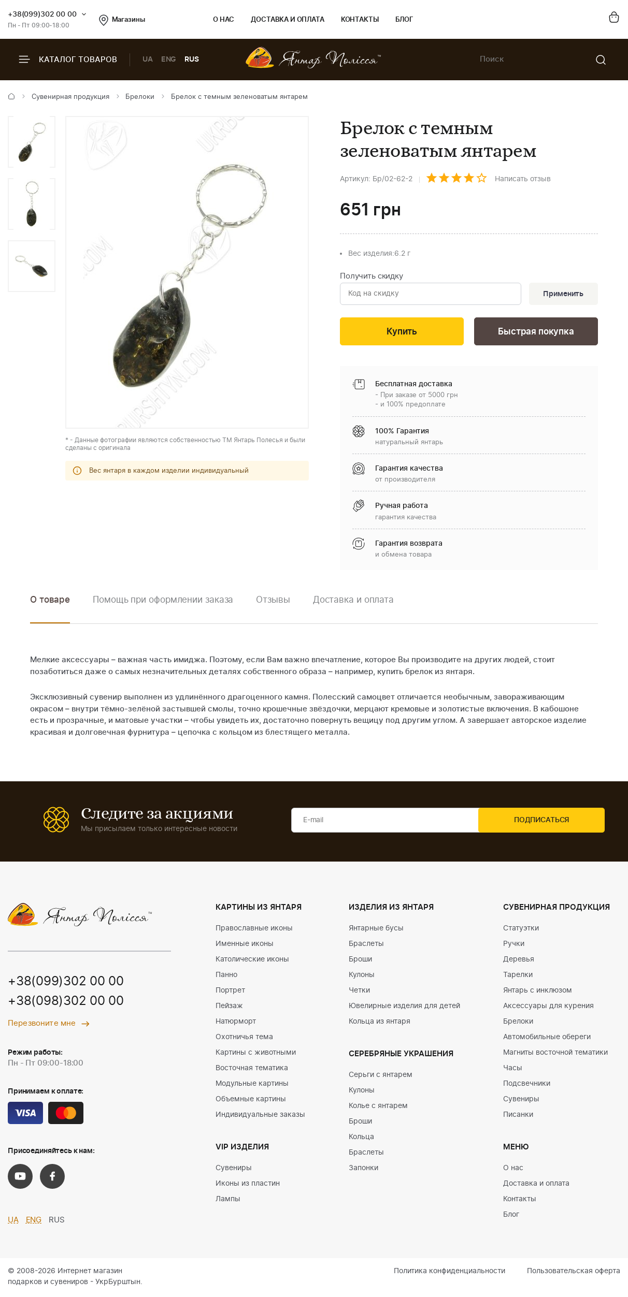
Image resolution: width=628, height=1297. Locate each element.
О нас (223, 20)
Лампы (228, 1200)
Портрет (230, 992)
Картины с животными (256, 1054)
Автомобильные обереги (547, 1038)
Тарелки (518, 976)
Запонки (363, 1169)
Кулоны (362, 976)
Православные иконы (254, 930)
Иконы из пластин (248, 1185)
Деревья (518, 961)
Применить (562, 294)
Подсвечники (526, 1085)
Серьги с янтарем (380, 1076)
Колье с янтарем (378, 1107)
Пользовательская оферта (573, 1272)
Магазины (122, 20)
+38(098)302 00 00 (66, 1003)
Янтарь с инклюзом (537, 992)
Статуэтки (521, 930)
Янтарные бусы (376, 930)
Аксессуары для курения (548, 1007)
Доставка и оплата (287, 20)
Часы (512, 1069)
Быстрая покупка (536, 333)
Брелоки (139, 97)
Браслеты (366, 945)
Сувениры (234, 1169)
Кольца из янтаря (379, 1023)
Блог (404, 20)
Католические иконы (252, 961)
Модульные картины (252, 1085)
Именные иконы (245, 945)
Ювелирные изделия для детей (404, 1007)
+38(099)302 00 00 (42, 14)
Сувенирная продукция (70, 97)
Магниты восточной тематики (555, 1054)
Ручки (513, 945)
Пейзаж (229, 1007)
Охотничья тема (244, 1038)
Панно (226, 976)
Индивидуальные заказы (260, 1116)
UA (147, 59)
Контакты (360, 20)
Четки (359, 992)
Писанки (518, 1116)
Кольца (361, 1138)
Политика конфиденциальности (449, 1272)
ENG (169, 59)
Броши (360, 961)
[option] (31, 142)
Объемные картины (251, 1100)
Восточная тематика (252, 1069)
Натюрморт (236, 1023)
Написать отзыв (523, 179)
